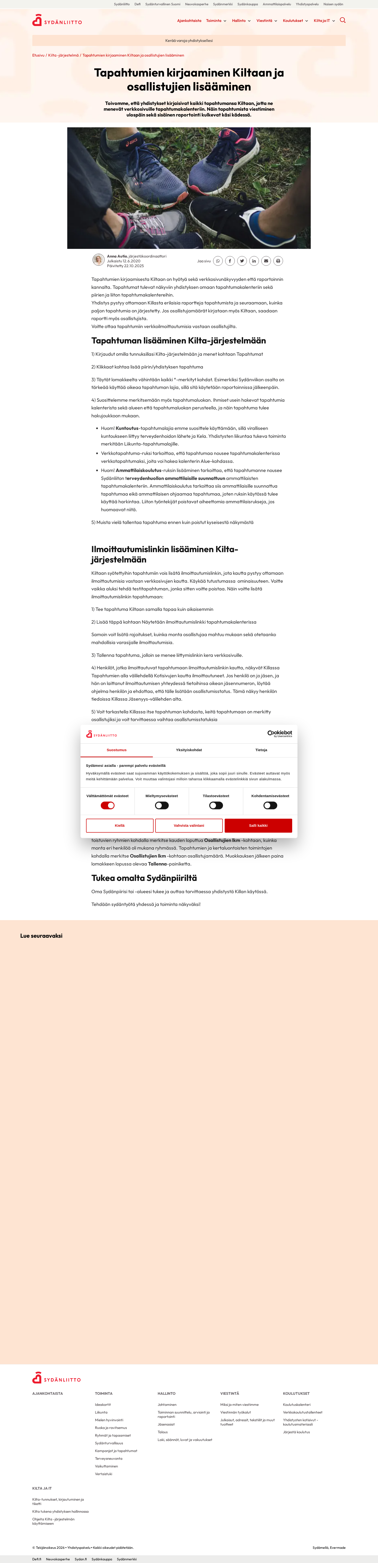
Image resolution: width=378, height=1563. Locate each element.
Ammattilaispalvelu (277, 4)
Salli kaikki (258, 825)
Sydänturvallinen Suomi (162, 4)
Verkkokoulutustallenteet (303, 1412)
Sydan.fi (81, 1559)
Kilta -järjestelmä (63, 55)
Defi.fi (36, 1559)
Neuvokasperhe (196, 4)
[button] (343, 21)
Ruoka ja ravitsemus (111, 1427)
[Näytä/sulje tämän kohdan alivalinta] (225, 21)
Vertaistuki (103, 1474)
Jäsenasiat (166, 1424)
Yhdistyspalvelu (307, 4)
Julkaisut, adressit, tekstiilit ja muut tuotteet (247, 1422)
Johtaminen (167, 1404)
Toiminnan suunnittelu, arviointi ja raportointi (184, 1414)
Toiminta (213, 20)
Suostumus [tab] (117, 750)
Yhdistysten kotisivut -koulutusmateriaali (300, 1422)
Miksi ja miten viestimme (239, 1404)
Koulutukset (293, 20)
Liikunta (101, 1412)
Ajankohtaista (189, 20)
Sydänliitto (122, 4)
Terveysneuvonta (108, 1458)
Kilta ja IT (322, 20)
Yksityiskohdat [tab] (189, 750)
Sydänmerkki (223, 4)
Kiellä (119, 825)
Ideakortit (103, 1404)
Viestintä (264, 20)
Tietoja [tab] (261, 750)
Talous (163, 1432)
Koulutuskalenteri (296, 1404)
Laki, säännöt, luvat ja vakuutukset (185, 1439)
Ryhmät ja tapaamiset (113, 1435)
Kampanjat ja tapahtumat (116, 1450)
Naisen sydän (333, 4)
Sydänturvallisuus (109, 1443)
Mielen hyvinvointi (109, 1420)
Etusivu (38, 55)
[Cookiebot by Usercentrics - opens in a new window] (271, 734)
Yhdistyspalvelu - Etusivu (70, 20)
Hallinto (239, 20)
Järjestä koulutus (296, 1432)
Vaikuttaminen (106, 1466)
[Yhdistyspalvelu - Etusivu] (56, 1377)
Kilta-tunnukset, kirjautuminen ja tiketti (58, 1501)
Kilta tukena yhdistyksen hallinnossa (60, 1511)
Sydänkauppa (247, 4)
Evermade (338, 1547)
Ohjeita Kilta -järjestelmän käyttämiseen (53, 1521)
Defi (138, 4)
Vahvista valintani (189, 825)
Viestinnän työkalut (235, 1412)
